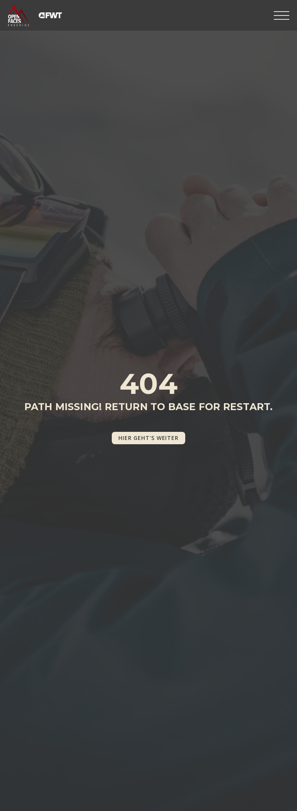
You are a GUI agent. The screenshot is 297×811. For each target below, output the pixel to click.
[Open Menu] (281, 15)
